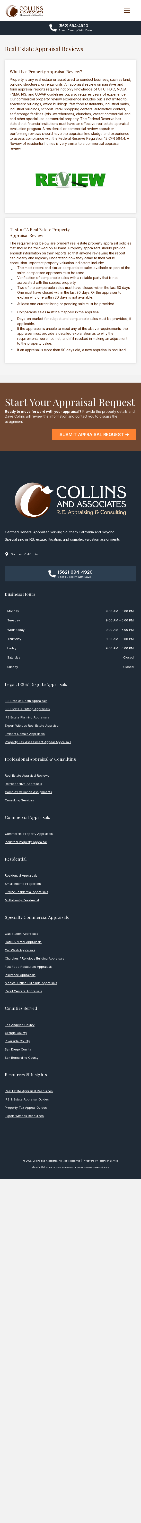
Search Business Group (65, 1167)
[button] (70, 28)
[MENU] (126, 10)
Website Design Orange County (89, 1167)
